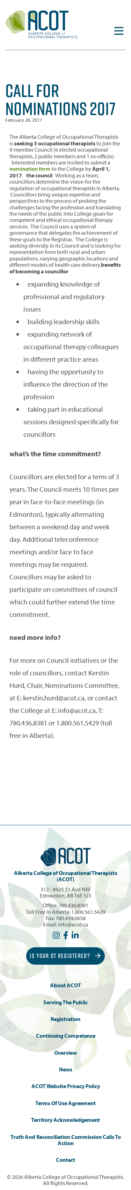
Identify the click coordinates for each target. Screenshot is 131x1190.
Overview (65, 1053)
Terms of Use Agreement (65, 1103)
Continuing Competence (65, 1035)
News (65, 1069)
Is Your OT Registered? (65, 955)
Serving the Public (65, 1002)
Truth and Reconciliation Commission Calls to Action (65, 1140)
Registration (65, 1019)
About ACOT (65, 985)
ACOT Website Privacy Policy (65, 1086)
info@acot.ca (73, 924)
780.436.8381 (73, 905)
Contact (65, 1160)
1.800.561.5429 (88, 911)
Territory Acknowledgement (65, 1120)
